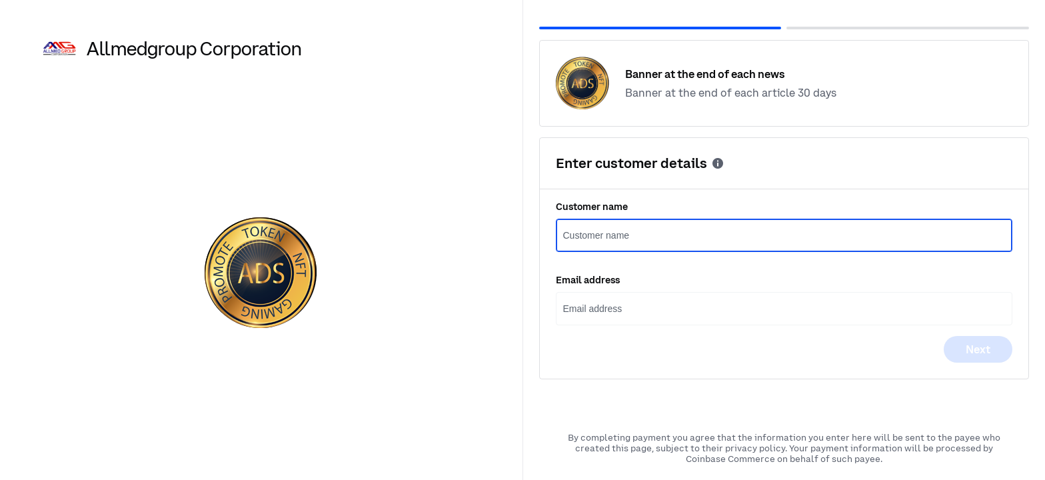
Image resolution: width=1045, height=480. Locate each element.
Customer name (592, 207)
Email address (588, 280)
